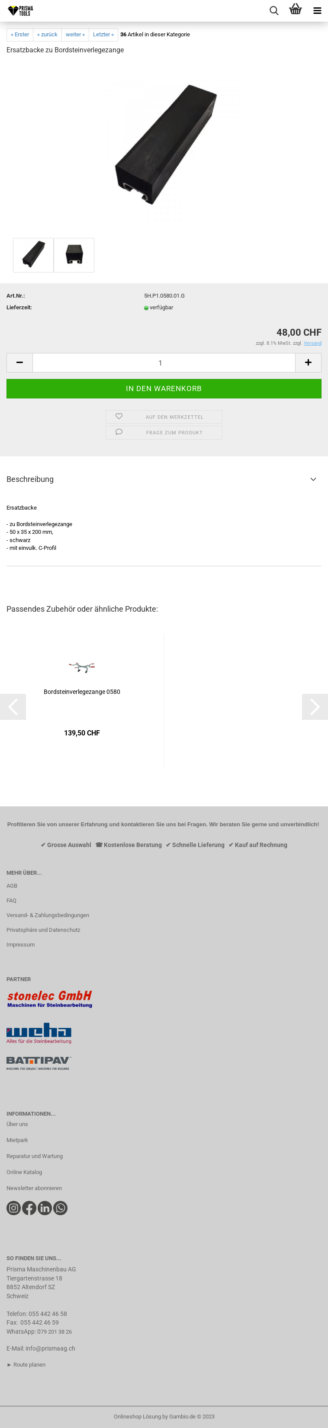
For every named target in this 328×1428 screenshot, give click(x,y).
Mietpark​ (17, 1140)
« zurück (47, 34)
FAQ (11, 900)
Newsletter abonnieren (34, 1188)
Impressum (20, 944)
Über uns (17, 1124)
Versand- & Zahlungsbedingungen (47, 915)
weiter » (75, 34)
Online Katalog (24, 1172)
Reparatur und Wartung (34, 1156)
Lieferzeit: (19, 307)
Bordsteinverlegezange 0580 (82, 691)
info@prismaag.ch (50, 1348)
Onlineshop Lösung (137, 1416)
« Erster (20, 34)
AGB (11, 885)
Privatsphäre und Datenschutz (43, 930)
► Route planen (25, 1364)
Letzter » (103, 34)
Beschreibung (30, 479)
